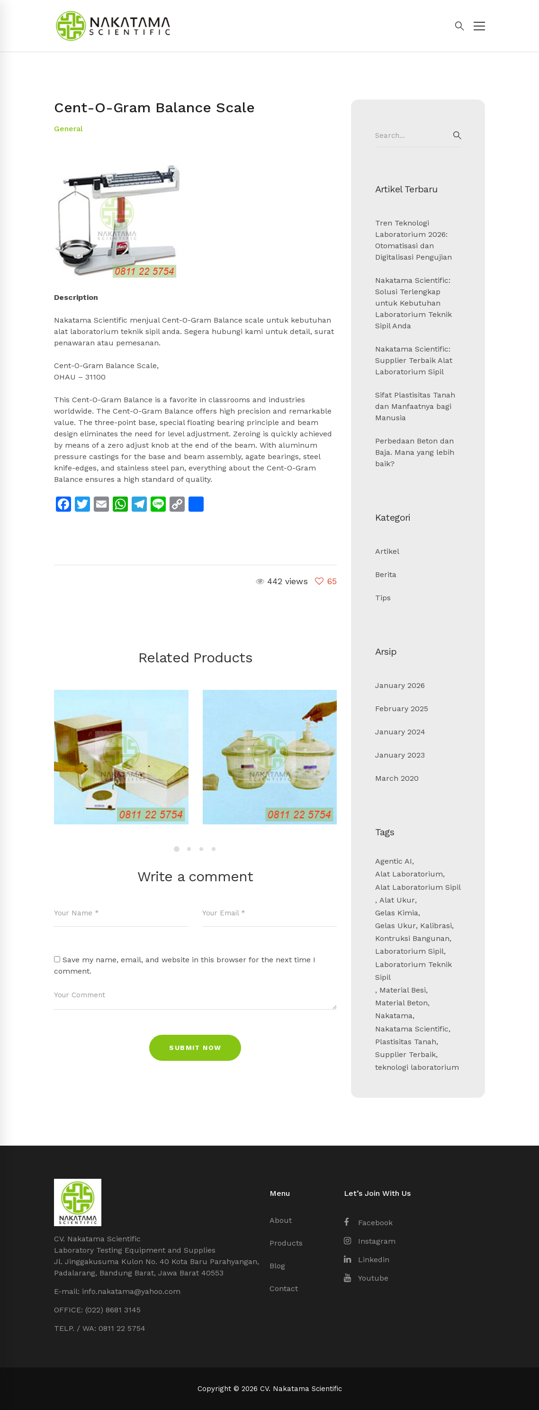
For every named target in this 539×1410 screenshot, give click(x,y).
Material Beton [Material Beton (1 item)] (401, 1002)
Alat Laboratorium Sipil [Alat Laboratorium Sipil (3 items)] (418, 887)
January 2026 (400, 685)
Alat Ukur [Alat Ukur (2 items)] (397, 899)
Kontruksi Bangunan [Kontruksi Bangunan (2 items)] (412, 938)
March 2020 (397, 778)
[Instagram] (369, 1241)
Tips (383, 597)
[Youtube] (366, 1278)
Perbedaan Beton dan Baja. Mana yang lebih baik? (414, 452)
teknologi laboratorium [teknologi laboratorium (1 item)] (417, 1067)
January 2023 (400, 754)
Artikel (387, 551)
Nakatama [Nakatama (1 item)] (394, 1015)
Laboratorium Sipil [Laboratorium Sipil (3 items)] (409, 951)
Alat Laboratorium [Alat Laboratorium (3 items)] (409, 873)
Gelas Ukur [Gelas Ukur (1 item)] (395, 925)
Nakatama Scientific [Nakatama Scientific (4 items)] (412, 1028)
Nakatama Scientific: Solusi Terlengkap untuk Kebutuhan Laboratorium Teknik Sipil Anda (413, 303)
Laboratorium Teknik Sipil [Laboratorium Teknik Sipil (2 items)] (413, 971)
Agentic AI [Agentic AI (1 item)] (393, 861)
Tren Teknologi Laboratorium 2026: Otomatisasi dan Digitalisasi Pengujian (413, 240)
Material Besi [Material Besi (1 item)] (402, 989)
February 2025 (401, 708)
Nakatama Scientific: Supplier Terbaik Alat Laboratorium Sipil (413, 360)
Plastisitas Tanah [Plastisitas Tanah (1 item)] (405, 1041)
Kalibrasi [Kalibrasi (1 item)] (436, 925)
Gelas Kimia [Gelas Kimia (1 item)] (396, 912)
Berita (385, 574)
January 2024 (400, 731)
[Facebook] (368, 1223)
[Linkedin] (366, 1260)
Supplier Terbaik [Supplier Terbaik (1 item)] (405, 1054)
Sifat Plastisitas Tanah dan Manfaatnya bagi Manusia (415, 406)
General (68, 128)
